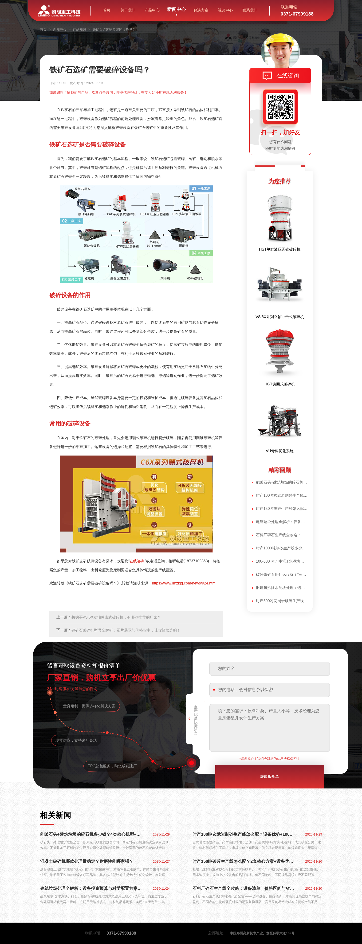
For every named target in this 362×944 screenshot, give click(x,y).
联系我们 (249, 10)
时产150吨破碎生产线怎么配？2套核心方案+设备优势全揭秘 (282, 509)
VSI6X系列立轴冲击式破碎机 (280, 317)
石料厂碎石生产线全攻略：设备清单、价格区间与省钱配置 (282, 535)
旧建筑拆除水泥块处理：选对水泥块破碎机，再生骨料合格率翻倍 (282, 588)
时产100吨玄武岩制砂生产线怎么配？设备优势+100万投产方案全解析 (282, 495)
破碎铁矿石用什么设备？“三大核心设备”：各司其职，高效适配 (282, 574)
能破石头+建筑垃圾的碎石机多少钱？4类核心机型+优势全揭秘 (282, 482)
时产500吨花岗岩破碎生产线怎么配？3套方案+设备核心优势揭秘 (282, 601)
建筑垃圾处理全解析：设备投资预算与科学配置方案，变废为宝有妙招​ (282, 522)
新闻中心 (176, 9)
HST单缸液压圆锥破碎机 (279, 249)
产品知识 (79, 29)
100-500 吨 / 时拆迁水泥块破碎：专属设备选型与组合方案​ (282, 561)
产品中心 (152, 10)
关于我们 (127, 10)
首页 (106, 10)
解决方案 (201, 10)
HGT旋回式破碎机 (279, 384)
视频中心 (225, 10)
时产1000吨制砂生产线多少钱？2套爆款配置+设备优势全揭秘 (282, 548)
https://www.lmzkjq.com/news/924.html (184, 583)
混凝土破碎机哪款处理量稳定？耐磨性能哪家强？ (86, 861)
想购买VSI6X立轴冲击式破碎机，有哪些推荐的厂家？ (116, 617)
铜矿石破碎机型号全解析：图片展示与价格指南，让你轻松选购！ (126, 630)
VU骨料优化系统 (280, 451)
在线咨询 (287, 75)
